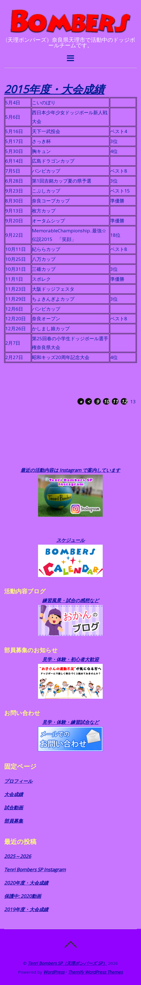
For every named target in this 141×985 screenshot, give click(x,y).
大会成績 (13, 794)
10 (106, 401)
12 (124, 401)
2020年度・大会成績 (26, 883)
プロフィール (18, 781)
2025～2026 (17, 856)
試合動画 (13, 807)
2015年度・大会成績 (54, 89)
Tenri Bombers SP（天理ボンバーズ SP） (67, 963)
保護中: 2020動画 (22, 896)
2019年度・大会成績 (26, 909)
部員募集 (13, 821)
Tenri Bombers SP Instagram (35, 869)
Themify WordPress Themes (95, 972)
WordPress (53, 972)
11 (115, 401)
